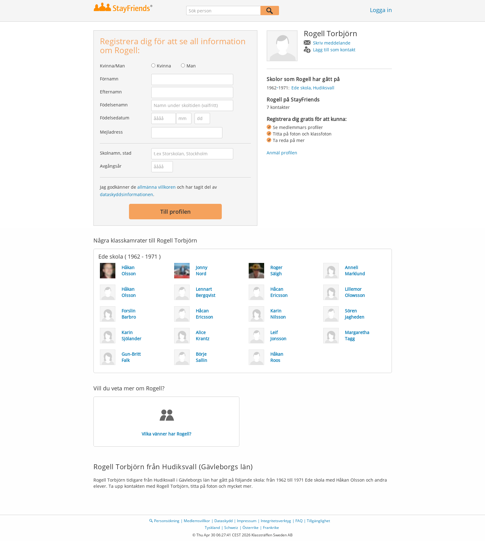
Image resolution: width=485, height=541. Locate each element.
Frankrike (271, 527)
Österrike (250, 527)
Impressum (246, 520)
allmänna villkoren (156, 187)
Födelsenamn (114, 105)
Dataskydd (223, 520)
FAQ (299, 520)
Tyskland (212, 527)
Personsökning (166, 520)
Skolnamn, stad (115, 153)
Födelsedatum (114, 118)
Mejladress (111, 132)
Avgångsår (111, 166)
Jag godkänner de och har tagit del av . (158, 190)
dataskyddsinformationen (126, 194)
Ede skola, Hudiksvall (312, 88)
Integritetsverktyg (276, 520)
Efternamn (111, 92)
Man (191, 66)
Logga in (381, 10)
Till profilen (175, 211)
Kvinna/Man (112, 66)
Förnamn (109, 79)
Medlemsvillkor (197, 520)
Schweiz (231, 527)
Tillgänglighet (318, 520)
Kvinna (164, 66)
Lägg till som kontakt (334, 50)
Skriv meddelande (331, 43)
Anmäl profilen (282, 153)
